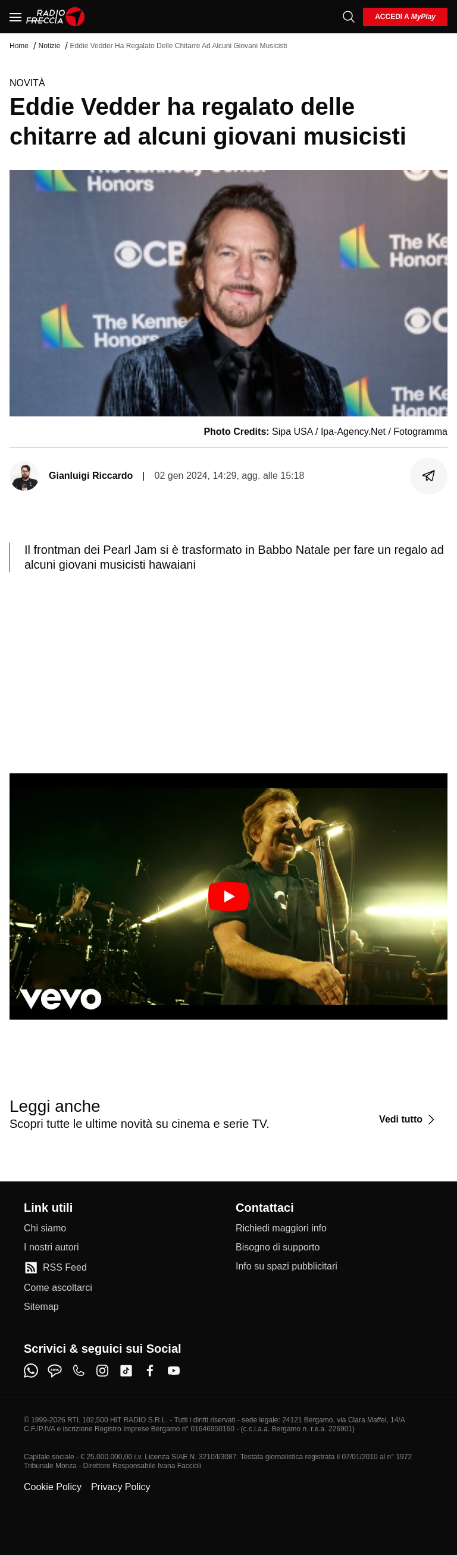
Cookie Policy (53, 1487)
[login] (405, 17)
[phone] (78, 1370)
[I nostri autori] (51, 1247)
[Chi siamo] (45, 1228)
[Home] (55, 16)
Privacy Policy (121, 1487)
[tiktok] (126, 1370)
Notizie (49, 46)
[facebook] (150, 1370)
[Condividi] (429, 476)
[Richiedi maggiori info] (281, 1228)
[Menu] (15, 17)
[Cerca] (349, 17)
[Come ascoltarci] (58, 1288)
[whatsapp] (31, 1370)
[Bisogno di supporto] (278, 1247)
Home (19, 46)
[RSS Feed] (55, 1268)
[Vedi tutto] (408, 1119)
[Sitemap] (41, 1307)
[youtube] (174, 1370)
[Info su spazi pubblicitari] (286, 1266)
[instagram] (102, 1370)
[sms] (55, 1370)
